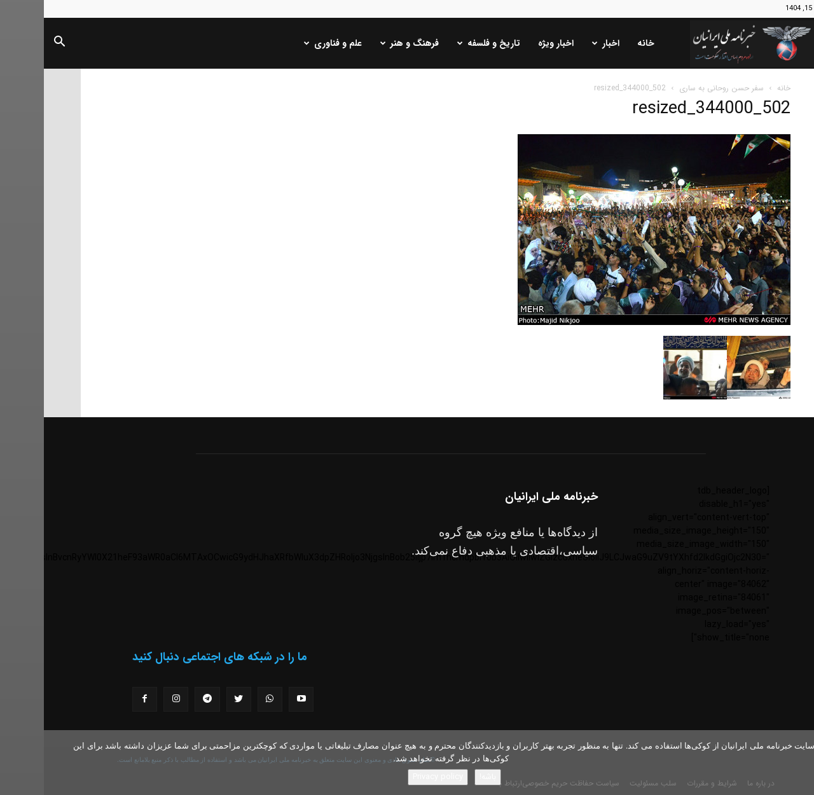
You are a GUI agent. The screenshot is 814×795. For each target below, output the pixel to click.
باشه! (444, 777)
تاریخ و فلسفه (444, 43)
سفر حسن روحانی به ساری (677, 88)
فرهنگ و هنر (365, 43)
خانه (601, 43)
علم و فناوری (289, 43)
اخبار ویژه (512, 43)
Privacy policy (394, 777)
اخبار (562, 43)
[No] (798, 762)
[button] (15, 44)
